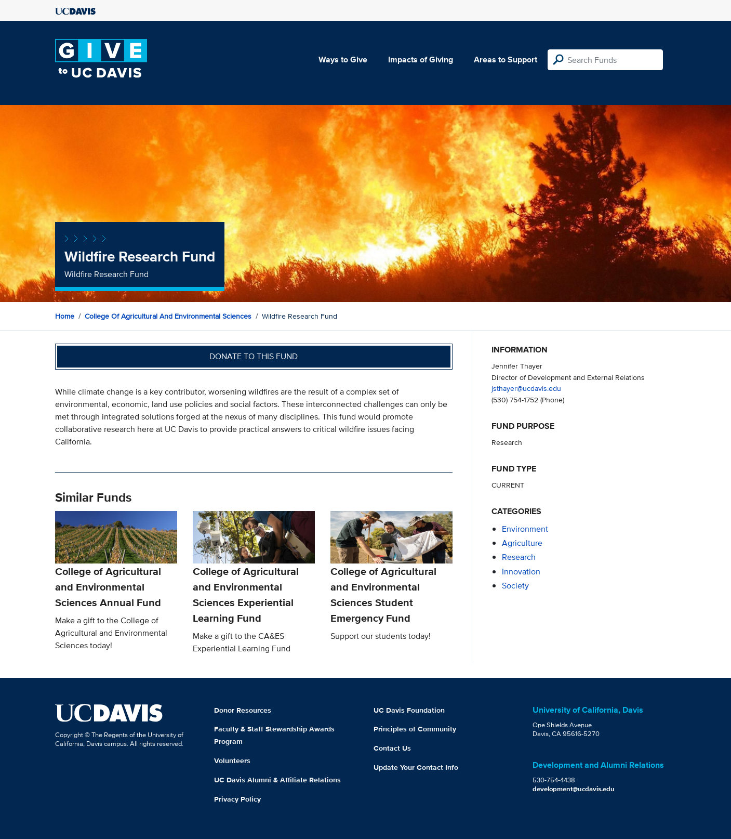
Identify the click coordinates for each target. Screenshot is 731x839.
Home (64, 316)
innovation (521, 572)
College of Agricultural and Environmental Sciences (168, 316)
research (519, 557)
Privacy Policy (237, 799)
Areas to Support (505, 59)
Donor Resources (242, 710)
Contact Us (392, 748)
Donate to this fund (253, 356)
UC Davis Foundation (409, 710)
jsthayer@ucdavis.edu (526, 388)
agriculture (522, 543)
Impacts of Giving (420, 59)
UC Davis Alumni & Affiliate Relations (277, 780)
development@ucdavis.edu (574, 789)
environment (525, 529)
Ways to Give (342, 59)
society (515, 586)
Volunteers (232, 760)
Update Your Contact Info (416, 767)
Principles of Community (415, 729)
